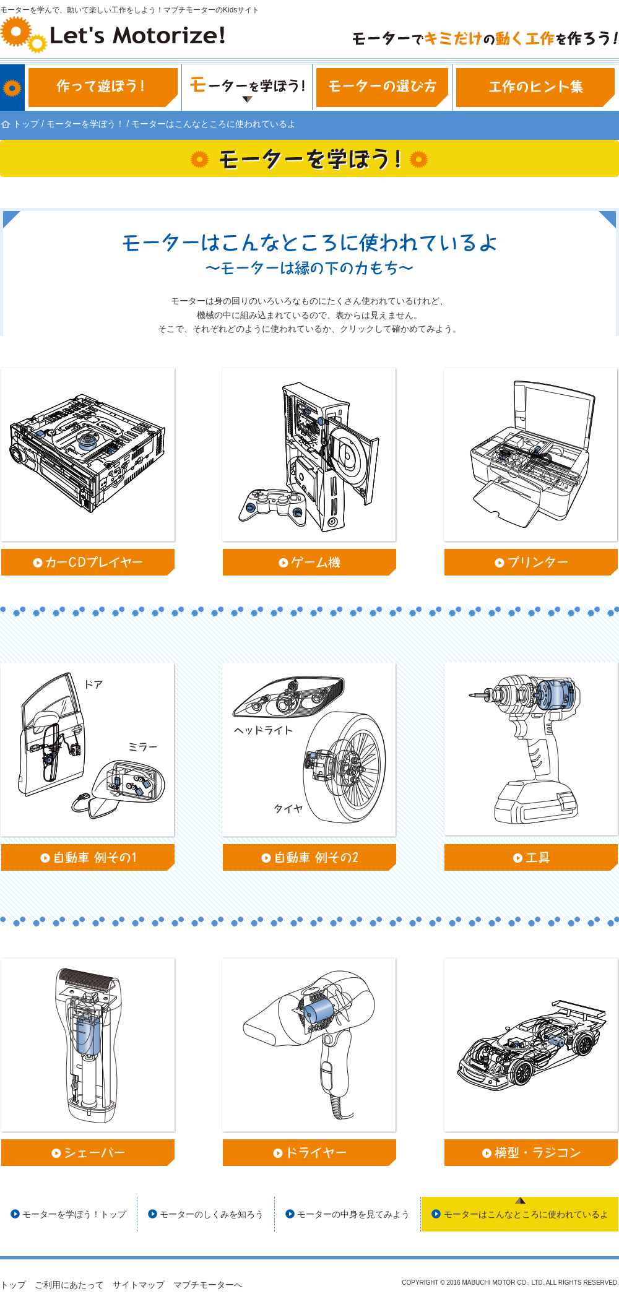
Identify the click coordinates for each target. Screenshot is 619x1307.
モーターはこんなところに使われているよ (526, 1214)
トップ (26, 124)
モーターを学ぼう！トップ (74, 1214)
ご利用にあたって (69, 1285)
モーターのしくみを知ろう (212, 1214)
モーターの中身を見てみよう (353, 1214)
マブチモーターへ (208, 1285)
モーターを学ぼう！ (85, 124)
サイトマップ (139, 1285)
